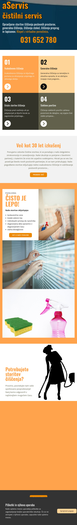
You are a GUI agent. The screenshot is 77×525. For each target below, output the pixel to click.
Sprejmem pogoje (67, 511)
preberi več (38, 175)
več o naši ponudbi (20, 235)
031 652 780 (38, 39)
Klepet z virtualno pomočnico (32, 31)
